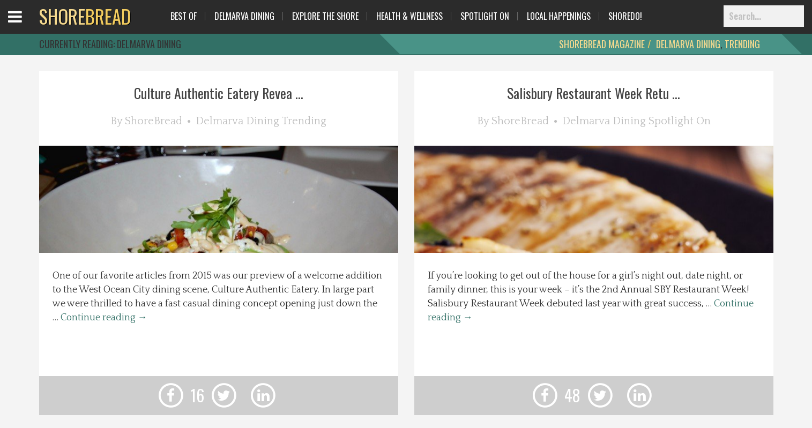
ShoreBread (153, 121)
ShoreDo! (625, 16)
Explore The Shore (325, 16)
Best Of (183, 16)
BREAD (85, 16)
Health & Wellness (409, 16)
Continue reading (104, 317)
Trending (742, 44)
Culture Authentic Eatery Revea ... (218, 92)
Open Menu (28, 26)
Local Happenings (559, 16)
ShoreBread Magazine (602, 44)
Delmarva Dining (244, 16)
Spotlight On (484, 16)
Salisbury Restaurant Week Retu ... (593, 92)
